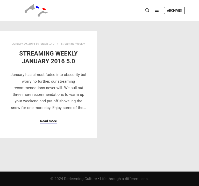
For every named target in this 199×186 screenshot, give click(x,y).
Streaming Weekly (73, 43)
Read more (48, 121)
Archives (174, 10)
